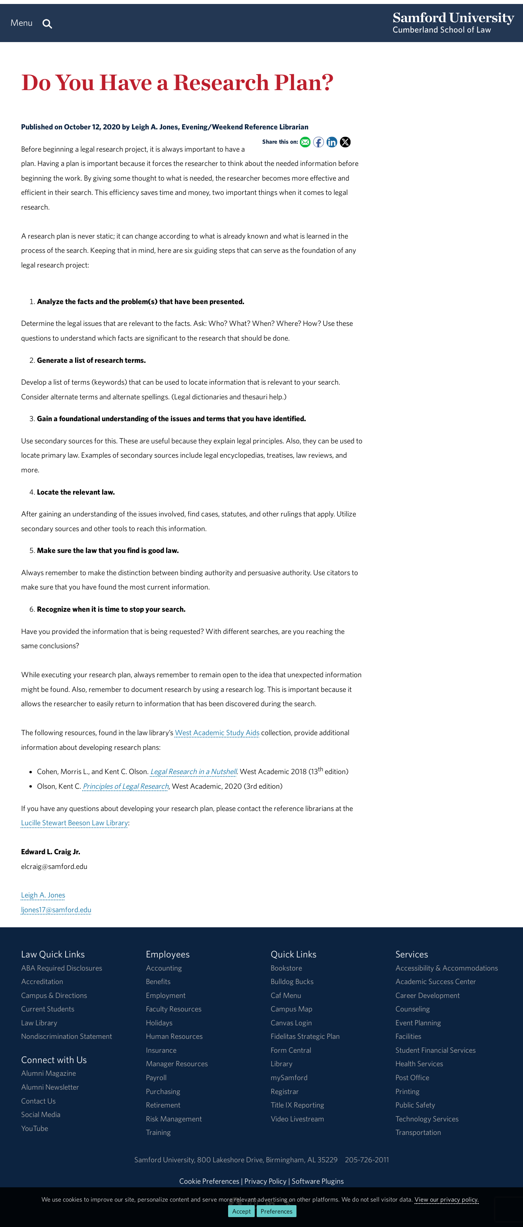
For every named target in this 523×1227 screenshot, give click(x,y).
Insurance (161, 1050)
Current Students (47, 1008)
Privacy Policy (265, 1181)
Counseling (412, 1008)
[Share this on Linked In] (332, 142)
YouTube (34, 1128)
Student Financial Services (435, 1050)
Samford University (165, 1159)
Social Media (40, 1114)
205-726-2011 (367, 1159)
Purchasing (163, 1091)
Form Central (291, 1050)
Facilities (408, 1036)
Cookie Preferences (209, 1181)
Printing (407, 1091)
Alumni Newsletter (50, 1087)
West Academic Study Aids (217, 732)
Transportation (418, 1132)
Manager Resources (177, 1063)
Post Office (412, 1077)
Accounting (164, 968)
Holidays (159, 1022)
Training (158, 1132)
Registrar (285, 1091)
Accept (241, 1211)
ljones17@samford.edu (56, 909)
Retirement (163, 1105)
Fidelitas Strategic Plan (305, 1036)
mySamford (289, 1077)
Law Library (39, 1022)
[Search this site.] (47, 22)
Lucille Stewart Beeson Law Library (74, 822)
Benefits (158, 981)
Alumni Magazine (48, 1073)
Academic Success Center (435, 981)
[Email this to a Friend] (305, 142)
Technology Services (427, 1118)
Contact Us (38, 1101)
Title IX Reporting (297, 1105)
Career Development (427, 995)
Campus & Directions (54, 995)
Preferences (276, 1211)
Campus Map (291, 1008)
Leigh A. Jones (43, 895)
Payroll (156, 1077)
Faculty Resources (173, 1008)
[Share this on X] (345, 142)
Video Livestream (297, 1118)
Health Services (419, 1063)
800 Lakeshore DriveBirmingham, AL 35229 (267, 1159)
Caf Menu (286, 995)
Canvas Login (291, 1022)
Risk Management (174, 1118)
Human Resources (174, 1036)
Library (281, 1063)
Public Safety (415, 1105)
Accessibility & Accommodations (446, 968)
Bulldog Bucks (292, 981)
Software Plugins (318, 1181)
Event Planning (418, 1022)
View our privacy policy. (447, 1199)
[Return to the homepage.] (454, 30)
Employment (166, 995)
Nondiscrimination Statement (66, 1036)
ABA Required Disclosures (61, 968)
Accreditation (42, 981)
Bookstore (286, 968)
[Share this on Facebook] (318, 142)
